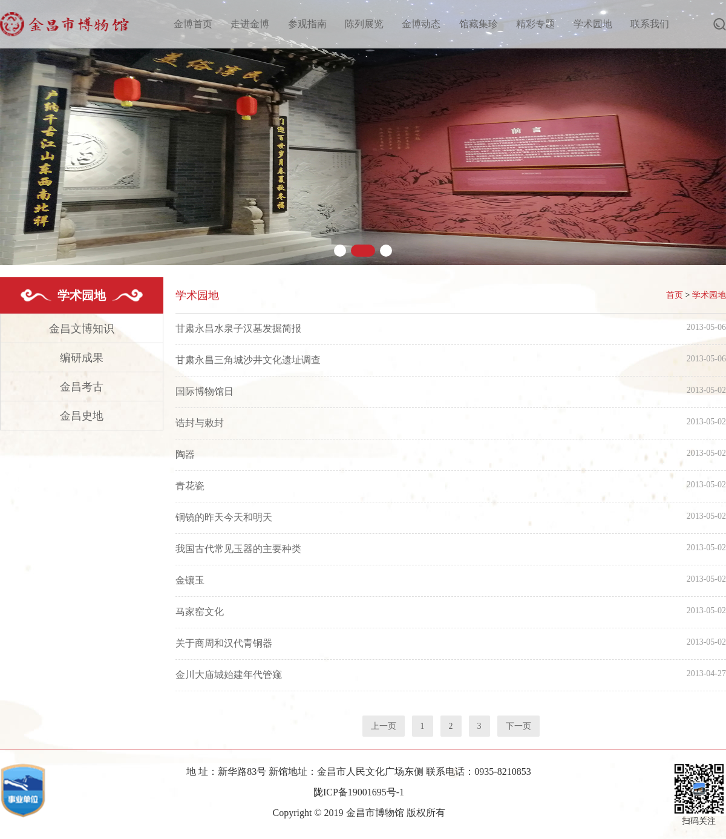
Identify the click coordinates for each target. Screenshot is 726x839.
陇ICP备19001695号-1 (358, 792)
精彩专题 (535, 24)
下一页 (518, 726)
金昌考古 (81, 387)
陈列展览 (364, 24)
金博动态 (421, 24)
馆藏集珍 (478, 24)
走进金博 (250, 24)
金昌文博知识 (81, 329)
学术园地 (593, 24)
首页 (674, 295)
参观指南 (307, 24)
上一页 (383, 726)
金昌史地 (81, 416)
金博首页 (193, 24)
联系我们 (649, 24)
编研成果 (81, 358)
